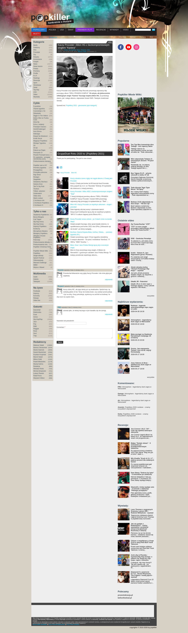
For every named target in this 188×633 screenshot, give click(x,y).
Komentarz (61, 327)
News (35, 64)
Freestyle (36, 52)
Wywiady (36, 97)
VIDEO (126, 30)
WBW (35, 265)
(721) (50, 371)
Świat (35, 87)
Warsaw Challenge (39, 263)
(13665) (49, 345)
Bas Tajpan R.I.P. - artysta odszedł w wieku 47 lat (141, 174)
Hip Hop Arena (38, 222)
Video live (36, 300)
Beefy (35, 45)
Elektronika (37, 312)
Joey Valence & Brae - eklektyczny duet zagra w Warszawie (141, 364)
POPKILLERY (39, 30)
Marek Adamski (38, 350)
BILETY (36, 34)
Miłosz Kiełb (37, 359)
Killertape (36, 134)
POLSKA (52, 30)
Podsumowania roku (40, 244)
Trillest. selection (39, 191)
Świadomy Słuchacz (40, 182)
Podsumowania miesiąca (42, 161)
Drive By (36, 122)
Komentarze (37, 59)
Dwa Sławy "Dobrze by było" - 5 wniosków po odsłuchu (142, 473)
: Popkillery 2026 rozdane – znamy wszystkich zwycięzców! (134, 408)
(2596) (50, 352)
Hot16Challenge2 (39, 129)
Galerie (36, 279)
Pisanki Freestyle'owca (41, 155)
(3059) (50, 350)
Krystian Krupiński (39, 355)
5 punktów (37, 106)
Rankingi (36, 78)
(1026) (50, 364)
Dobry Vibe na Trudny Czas (41, 119)
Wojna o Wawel (38, 267)
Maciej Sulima (38, 364)
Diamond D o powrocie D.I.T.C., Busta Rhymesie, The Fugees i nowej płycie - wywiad (142, 574)
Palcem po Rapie (39, 150)
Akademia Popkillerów (41, 215)
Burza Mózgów (38, 217)
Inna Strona (37, 131)
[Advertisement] (94, 7)
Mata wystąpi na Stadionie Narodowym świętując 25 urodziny (141, 336)
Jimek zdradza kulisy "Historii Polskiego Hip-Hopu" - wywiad (140, 268)
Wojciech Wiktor (39, 378)
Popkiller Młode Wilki (40, 251)
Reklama (143, 37)
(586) (50, 378)
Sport (35, 83)
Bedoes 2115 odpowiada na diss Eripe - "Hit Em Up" (142, 203)
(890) (50, 366)
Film (34, 50)
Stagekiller (37, 179)
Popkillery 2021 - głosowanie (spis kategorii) (81, 105)
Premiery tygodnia (39, 168)
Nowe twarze (37, 66)
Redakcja (36, 366)
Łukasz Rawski (38, 373)
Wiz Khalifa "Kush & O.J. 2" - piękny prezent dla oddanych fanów (142, 460)
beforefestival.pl (125, 598)
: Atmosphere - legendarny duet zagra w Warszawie (134, 388)
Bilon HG (74, 172)
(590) (50, 375)
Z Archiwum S (38, 205)
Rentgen (36, 177)
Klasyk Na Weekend (40, 136)
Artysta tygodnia (39, 109)
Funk (35, 315)
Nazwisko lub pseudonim (65, 321)
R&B (35, 326)
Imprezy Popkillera (39, 226)
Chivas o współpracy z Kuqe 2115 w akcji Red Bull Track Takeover (142, 542)
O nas (113, 37)
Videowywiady (38, 260)
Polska (35, 69)
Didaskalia (37, 113)
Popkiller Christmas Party (42, 247)
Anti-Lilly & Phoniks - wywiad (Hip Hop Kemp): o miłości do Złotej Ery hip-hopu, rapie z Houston (141, 557)
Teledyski (36, 281)
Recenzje (36, 80)
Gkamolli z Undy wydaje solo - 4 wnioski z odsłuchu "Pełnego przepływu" (142, 488)
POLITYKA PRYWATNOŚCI (57, 624)
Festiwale (36, 291)
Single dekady (38, 256)
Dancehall (36, 310)
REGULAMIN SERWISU (40, 624)
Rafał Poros (37, 376)
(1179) (50, 361)
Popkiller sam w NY (40, 165)
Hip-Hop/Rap (37, 319)
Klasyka (36, 57)
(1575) (50, 357)
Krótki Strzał (37, 138)
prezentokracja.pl (125, 595)
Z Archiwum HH (38, 200)
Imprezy (36, 293)
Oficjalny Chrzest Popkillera (39, 236)
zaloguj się (53, 37)
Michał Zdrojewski (39, 371)
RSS (151, 37)
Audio (35, 277)
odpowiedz (108, 279)
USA (62, 30)
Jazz (35, 322)
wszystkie (150, 296)
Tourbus (36, 189)
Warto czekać (38, 198)
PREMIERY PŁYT (85, 30)
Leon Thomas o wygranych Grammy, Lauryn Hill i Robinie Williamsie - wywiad (142, 511)
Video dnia (37, 196)
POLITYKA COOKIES (73, 624)
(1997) (50, 354)
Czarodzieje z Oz (39, 111)
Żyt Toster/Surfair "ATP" (140, 224)
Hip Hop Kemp (38, 224)
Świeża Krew (37, 184)
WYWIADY (114, 30)
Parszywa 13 (37, 152)
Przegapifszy (37, 170)
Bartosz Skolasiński (40, 347)
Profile (35, 73)
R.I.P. (35, 76)
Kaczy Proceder (65, 172)
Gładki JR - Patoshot (139, 281)
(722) (50, 368)
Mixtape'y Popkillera (40, 233)
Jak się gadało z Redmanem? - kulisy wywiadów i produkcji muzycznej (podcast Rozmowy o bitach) (139, 527)
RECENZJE (101, 30)
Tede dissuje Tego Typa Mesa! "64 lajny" (140, 188)
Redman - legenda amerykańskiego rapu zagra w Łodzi (142, 307)
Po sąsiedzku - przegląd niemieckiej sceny (41, 158)
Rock (35, 331)
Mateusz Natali (38, 345)
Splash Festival (38, 258)
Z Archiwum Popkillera (41, 203)
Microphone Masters (40, 231)
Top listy (36, 90)
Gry (34, 54)
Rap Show (37, 175)
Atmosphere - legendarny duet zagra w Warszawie (141, 321)
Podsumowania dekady (41, 242)
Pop (34, 324)
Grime (35, 317)
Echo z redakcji (38, 124)
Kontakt (133, 37)
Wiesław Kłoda (38, 369)
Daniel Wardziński (39, 352)
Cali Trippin (37, 219)
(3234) (50, 347)
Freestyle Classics (39, 127)
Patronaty (122, 37)
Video (35, 94)
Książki (35, 62)
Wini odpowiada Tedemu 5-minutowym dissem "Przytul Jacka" (142, 160)
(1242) (50, 359)
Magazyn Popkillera (40, 141)
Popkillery (36, 253)
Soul (35, 333)
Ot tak (35, 148)
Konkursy (36, 229)
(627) (50, 373)
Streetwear (37, 85)
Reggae (36, 329)
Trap (35, 336)
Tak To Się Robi (38, 186)
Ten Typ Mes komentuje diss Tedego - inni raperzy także (142, 145)
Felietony (36, 47)
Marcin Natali (38, 357)
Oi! (34, 145)
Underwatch (37, 193)
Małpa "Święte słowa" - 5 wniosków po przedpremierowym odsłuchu (141, 445)
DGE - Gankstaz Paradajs (141, 238)
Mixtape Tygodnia (39, 143)
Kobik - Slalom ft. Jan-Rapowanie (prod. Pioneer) (141, 253)
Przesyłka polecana (40, 172)
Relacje (36, 298)
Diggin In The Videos (40, 116)
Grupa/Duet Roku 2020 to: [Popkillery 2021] (81, 153)
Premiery (36, 71)
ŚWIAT (71, 30)
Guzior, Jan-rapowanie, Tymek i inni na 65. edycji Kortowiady (141, 350)
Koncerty (36, 296)
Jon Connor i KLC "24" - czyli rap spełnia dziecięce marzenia (141, 430)
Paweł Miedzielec (39, 362)
